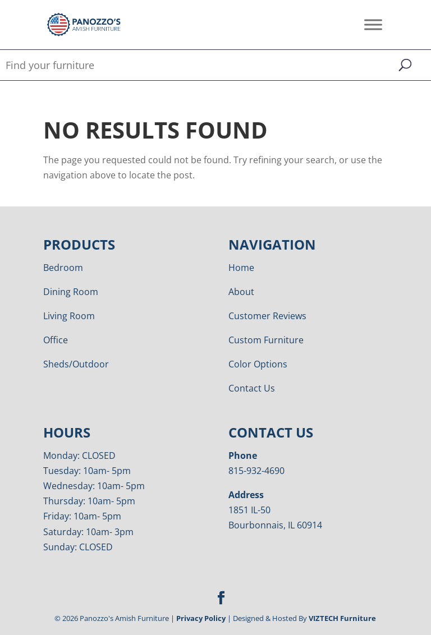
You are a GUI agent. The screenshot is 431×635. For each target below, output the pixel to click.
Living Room (69, 316)
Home (241, 267)
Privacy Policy (201, 618)
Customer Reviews (267, 316)
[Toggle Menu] (373, 24)
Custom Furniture (266, 340)
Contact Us (251, 388)
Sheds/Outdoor (76, 364)
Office (55, 340)
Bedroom (63, 267)
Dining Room (70, 292)
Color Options (257, 364)
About (241, 292)
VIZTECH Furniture (342, 618)
